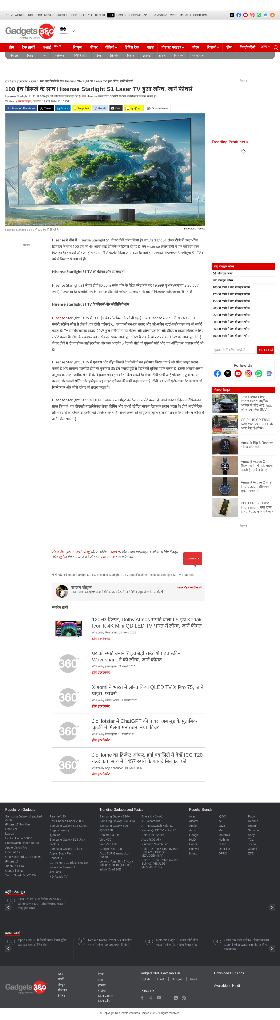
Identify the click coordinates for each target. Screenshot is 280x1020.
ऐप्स (44, 55)
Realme (253, 821)
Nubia (222, 844)
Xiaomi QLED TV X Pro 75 (158, 830)
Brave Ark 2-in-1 (152, 816)
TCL (250, 839)
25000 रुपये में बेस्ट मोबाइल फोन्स (231, 315)
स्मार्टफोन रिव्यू (80, 551)
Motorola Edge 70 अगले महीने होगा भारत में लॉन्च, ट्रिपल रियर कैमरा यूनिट (177, 942)
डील (229, 47)
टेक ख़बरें (28, 47)
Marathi (185, 15)
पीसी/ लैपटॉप (80, 55)
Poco (251, 816)
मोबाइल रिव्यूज (222, 390)
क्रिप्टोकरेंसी (247, 47)
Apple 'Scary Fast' (61, 853)
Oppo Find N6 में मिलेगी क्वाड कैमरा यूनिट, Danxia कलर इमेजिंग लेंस (42, 942)
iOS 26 (9, 833)
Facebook (142, 997)
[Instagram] (248, 373)
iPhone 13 (12, 861)
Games (120, 15)
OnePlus (224, 848)
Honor (193, 844)
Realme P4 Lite (109, 835)
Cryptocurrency (59, 830)
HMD (192, 839)
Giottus (54, 844)
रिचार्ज (211, 47)
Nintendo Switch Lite (154, 844)
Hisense (58, 317)
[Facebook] (217, 373)
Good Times (201, 15)
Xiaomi (252, 848)
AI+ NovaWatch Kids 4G (157, 825)
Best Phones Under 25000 (66, 821)
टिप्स (98, 55)
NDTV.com (105, 995)
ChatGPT (11, 829)
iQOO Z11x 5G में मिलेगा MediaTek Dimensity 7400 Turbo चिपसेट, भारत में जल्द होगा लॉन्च (41, 903)
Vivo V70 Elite (108, 844)
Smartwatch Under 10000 (22, 843)
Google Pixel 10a (110, 848)
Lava (222, 825)
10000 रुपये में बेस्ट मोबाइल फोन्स (231, 287)
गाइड (150, 47)
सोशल (162, 55)
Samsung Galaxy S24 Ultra (67, 839)
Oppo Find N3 (14, 870)
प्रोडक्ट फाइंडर (171, 47)
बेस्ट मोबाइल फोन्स (223, 280)
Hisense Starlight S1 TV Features (172, 574)
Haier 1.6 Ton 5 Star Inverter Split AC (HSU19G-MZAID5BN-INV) (160, 852)
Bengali (177, 979)
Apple (193, 825)
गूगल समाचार (108, 556)
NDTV (9, 15)
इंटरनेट (146, 55)
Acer (192, 816)
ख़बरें (33, 81)
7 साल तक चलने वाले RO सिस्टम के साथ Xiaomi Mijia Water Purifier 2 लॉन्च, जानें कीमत (246, 944)
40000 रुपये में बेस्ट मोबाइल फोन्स (231, 336)
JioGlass (55, 872)
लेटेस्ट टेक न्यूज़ (61, 551)
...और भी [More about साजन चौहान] (158, 591)
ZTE (250, 853)
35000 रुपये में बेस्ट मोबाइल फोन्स (231, 329)
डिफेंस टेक (132, 47)
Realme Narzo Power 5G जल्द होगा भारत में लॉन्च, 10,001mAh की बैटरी (110, 942)
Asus (192, 830)
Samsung (254, 830)
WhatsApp (176, 997)
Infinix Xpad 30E (110, 869)
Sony (251, 835)
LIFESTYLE (86, 15)
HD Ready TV (58, 876)
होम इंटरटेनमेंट (20, 81)
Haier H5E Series (152, 835)
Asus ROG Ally (151, 839)
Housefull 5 (56, 858)
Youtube (159, 997)
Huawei (194, 848)
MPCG (173, 15)
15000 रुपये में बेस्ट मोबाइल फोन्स (231, 301)
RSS (61, 974)
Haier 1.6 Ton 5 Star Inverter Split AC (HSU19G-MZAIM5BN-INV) (160, 863)
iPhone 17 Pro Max (17, 824)
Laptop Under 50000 (18, 838)
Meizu (222, 830)
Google (194, 835)
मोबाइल (13, 55)
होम (11, 47)
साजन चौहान (24, 101)
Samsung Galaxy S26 (113, 825)
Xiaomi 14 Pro (14, 866)
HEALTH (100, 15)
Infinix (193, 853)
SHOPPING (134, 15)
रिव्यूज (77, 47)
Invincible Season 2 (62, 867)
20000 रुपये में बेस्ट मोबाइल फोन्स (231, 308)
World (19, 15)
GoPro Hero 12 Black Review (68, 862)
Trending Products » (230, 142)
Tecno (252, 844)
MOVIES (49, 15)
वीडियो (109, 47)
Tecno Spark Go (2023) (20, 875)
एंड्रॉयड (63, 556)
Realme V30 (57, 816)
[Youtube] (238, 373)
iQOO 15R (106, 830)
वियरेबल (178, 55)
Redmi (252, 825)
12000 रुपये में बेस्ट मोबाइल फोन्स (231, 294)
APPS (147, 15)
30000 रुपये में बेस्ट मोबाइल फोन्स (231, 322)
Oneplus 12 (12, 852)
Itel (221, 821)
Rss (184, 997)
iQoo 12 (54, 835)
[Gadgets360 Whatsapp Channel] (258, 373)
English (145, 979)
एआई (52, 47)
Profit (31, 15)
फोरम (195, 47)
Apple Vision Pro (16, 847)
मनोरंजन (59, 55)
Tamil (193, 979)
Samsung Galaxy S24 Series (68, 825)
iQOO (222, 816)
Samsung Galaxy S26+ (114, 816)
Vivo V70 (105, 839)
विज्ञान (130, 55)
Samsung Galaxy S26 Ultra (117, 821)
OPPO (223, 853)
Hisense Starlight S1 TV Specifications (122, 574)
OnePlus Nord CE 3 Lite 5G (23, 856)
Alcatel (193, 821)
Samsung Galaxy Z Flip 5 (66, 848)
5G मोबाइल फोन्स (222, 273)
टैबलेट (30, 55)
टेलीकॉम (114, 55)
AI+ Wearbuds (150, 821)
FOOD (73, 15)
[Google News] (269, 373)
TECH (110, 15)
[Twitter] (227, 373)
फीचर (93, 47)
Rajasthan (160, 15)
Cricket (62, 15)
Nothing (224, 839)
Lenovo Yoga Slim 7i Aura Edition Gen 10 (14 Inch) (116, 863)
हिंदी (40, 15)
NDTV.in (103, 1000)
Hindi (160, 979)
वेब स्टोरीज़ (198, 55)
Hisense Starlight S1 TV (79, 574)
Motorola (224, 835)
